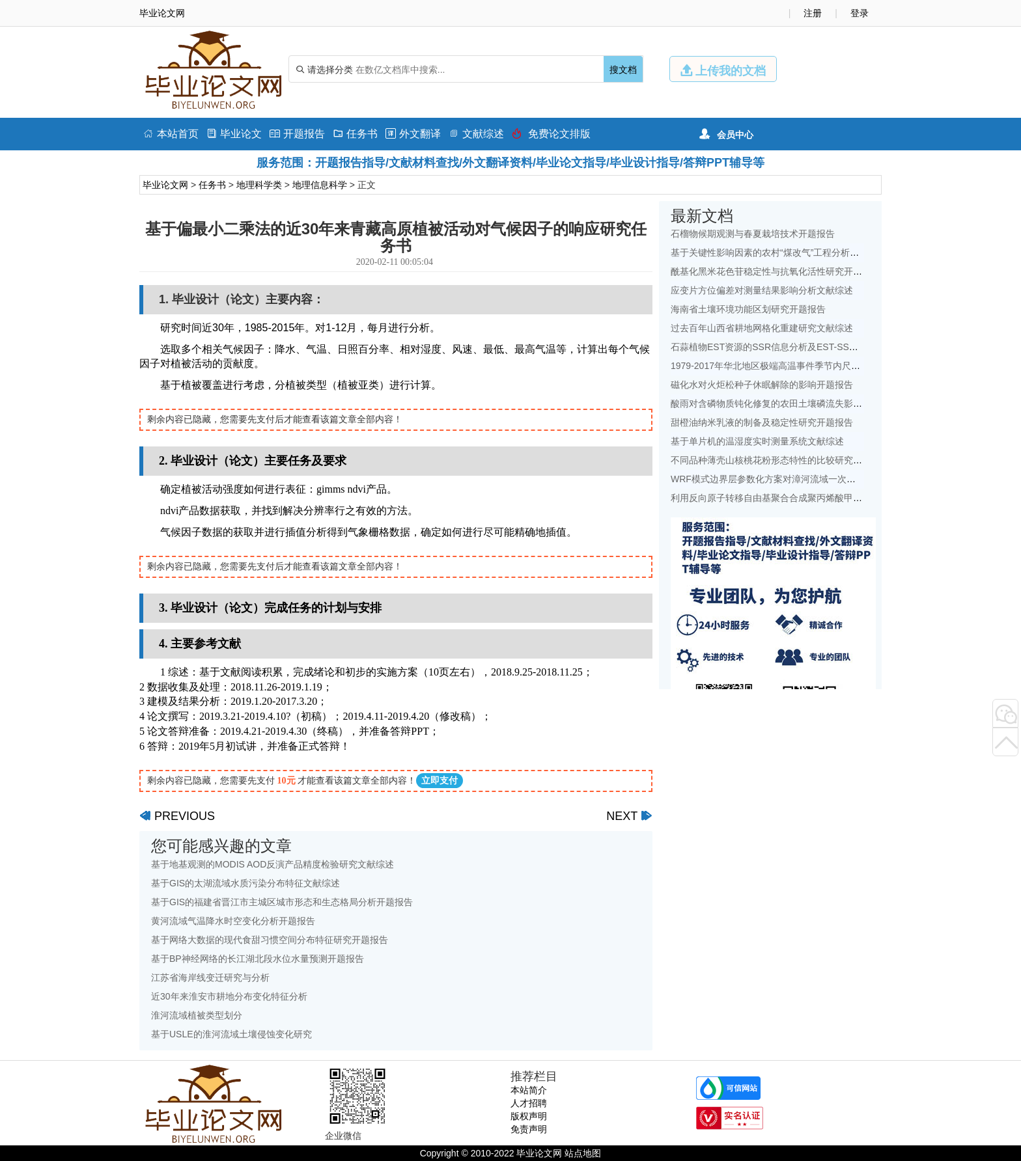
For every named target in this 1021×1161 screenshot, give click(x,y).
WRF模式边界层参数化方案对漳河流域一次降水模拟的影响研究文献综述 (818, 479)
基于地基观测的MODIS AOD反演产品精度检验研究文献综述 (272, 864)
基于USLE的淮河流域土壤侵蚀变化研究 (231, 1034)
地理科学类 (259, 185)
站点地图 (583, 1153)
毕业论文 (234, 133)
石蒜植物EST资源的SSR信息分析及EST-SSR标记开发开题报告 (800, 347)
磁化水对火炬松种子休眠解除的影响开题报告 (762, 384)
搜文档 (623, 69)
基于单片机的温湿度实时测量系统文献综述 (757, 441)
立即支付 (439, 780)
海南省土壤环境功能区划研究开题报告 (748, 309)
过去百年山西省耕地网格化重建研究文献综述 (762, 328)
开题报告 (297, 133)
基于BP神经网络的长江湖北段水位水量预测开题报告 (257, 958)
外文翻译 (413, 133)
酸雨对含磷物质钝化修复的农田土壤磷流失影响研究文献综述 (794, 403)
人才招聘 (529, 1103)
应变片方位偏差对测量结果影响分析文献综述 (762, 290)
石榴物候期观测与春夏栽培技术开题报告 (753, 233)
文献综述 (476, 133)
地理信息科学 (319, 185)
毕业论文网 (165, 185)
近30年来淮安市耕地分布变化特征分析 (229, 996)
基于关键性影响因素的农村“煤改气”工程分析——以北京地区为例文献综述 (819, 252)
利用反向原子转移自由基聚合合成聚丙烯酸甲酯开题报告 (785, 498)
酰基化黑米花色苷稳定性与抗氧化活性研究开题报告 (775, 271)
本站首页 (171, 133)
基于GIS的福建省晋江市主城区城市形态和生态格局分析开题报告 (282, 902)
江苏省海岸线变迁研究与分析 (210, 977)
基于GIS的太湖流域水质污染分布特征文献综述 (245, 883)
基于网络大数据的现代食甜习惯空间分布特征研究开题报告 (269, 940)
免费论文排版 (551, 133)
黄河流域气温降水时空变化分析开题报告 (233, 921)
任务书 (355, 133)
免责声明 (529, 1129)
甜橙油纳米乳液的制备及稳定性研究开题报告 (762, 422)
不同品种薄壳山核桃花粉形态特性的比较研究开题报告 (780, 460)
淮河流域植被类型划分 (196, 1015)
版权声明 (529, 1116)
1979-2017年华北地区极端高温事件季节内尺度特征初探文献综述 (802, 366)
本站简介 (529, 1090)
